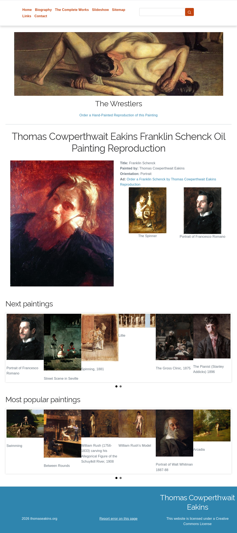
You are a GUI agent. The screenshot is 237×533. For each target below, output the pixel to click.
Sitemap (118, 10)
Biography (43, 10)
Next (225, 347)
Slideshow (100, 10)
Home (27, 10)
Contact (40, 16)
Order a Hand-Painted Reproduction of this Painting (118, 115)
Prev (12, 347)
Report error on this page (118, 518)
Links (26, 16)
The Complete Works (72, 10)
